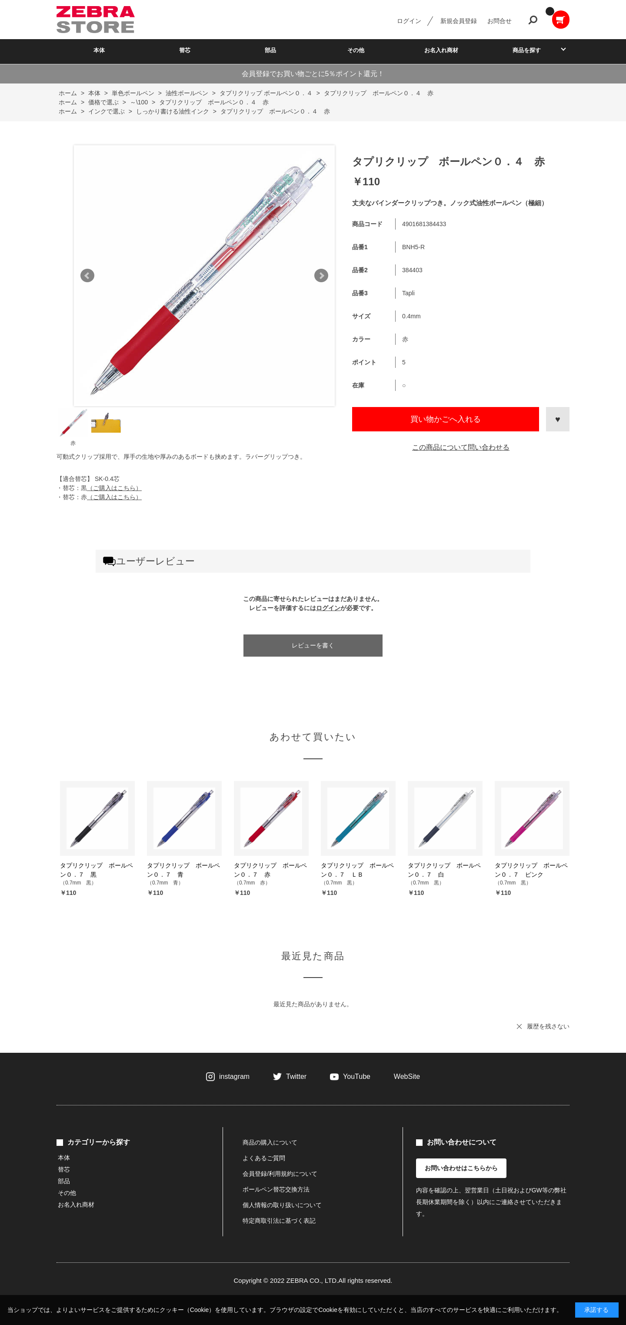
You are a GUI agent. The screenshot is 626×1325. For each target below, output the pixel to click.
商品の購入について (270, 1142)
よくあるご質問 (264, 1158)
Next (321, 276)
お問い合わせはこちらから (461, 1168)
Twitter (296, 1076)
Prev (87, 276)
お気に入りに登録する (557, 419)
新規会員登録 (458, 20)
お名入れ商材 (441, 50)
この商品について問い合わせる (460, 447)
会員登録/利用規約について (280, 1173)
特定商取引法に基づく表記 (279, 1220)
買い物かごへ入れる (445, 419)
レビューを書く (313, 645)
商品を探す (527, 50)
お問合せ (499, 20)
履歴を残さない (548, 1026)
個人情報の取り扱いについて (282, 1205)
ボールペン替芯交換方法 (276, 1189)
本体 (99, 50)
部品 (270, 50)
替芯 (184, 50)
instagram (234, 1076)
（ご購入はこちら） (114, 487)
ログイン (409, 20)
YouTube (356, 1076)
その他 (355, 50)
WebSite (407, 1076)
